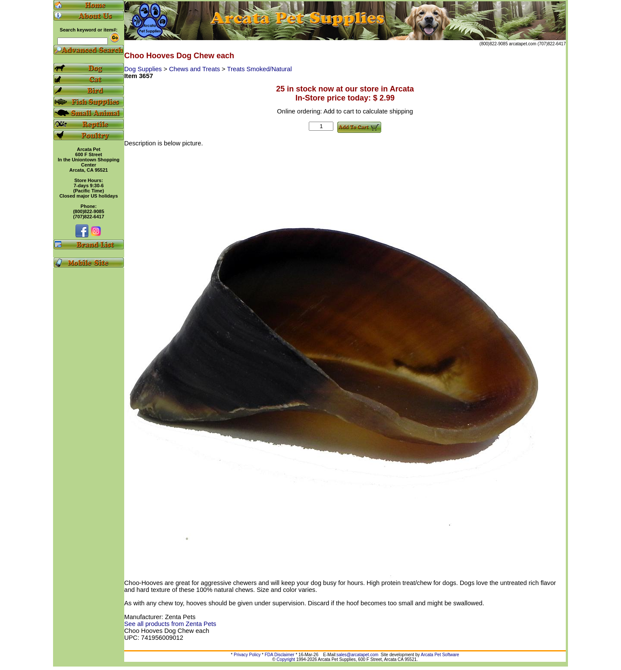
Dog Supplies (143, 69)
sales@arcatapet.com (357, 654)
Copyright (285, 659)
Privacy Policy (247, 654)
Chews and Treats (195, 69)
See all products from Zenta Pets (170, 623)
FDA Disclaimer (280, 654)
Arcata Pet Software (440, 654)
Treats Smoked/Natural (259, 69)
